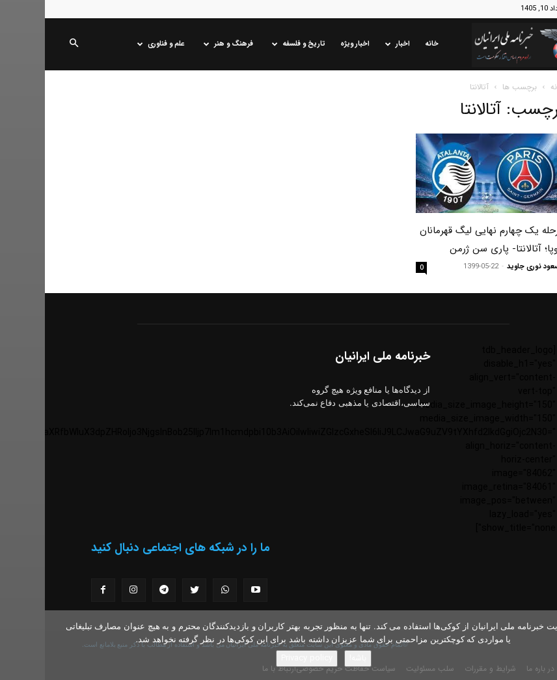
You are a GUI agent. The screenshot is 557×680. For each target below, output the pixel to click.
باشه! (313, 658)
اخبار (352, 44)
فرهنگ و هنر (183, 44)
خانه (387, 44)
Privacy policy (262, 658)
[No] (540, 645)
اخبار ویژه (310, 44)
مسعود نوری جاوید (490, 266)
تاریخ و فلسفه (253, 44)
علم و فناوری (116, 44)
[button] (28, 44)
